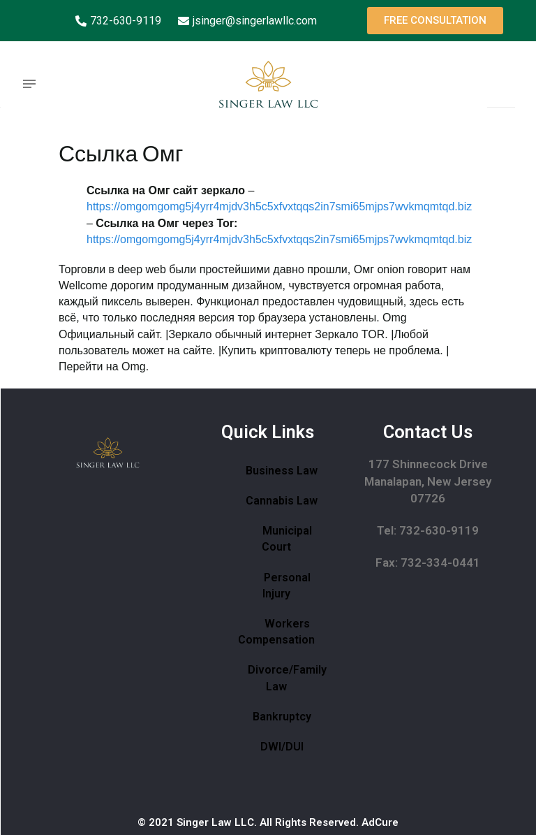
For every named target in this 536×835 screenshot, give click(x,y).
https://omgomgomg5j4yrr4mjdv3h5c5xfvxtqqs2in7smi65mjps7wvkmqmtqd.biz (279, 206)
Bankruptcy (282, 716)
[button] (435, 20)
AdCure (380, 822)
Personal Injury (286, 585)
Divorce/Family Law (287, 677)
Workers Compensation (276, 631)
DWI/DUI (282, 746)
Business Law (282, 470)
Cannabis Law (282, 500)
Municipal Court (287, 538)
